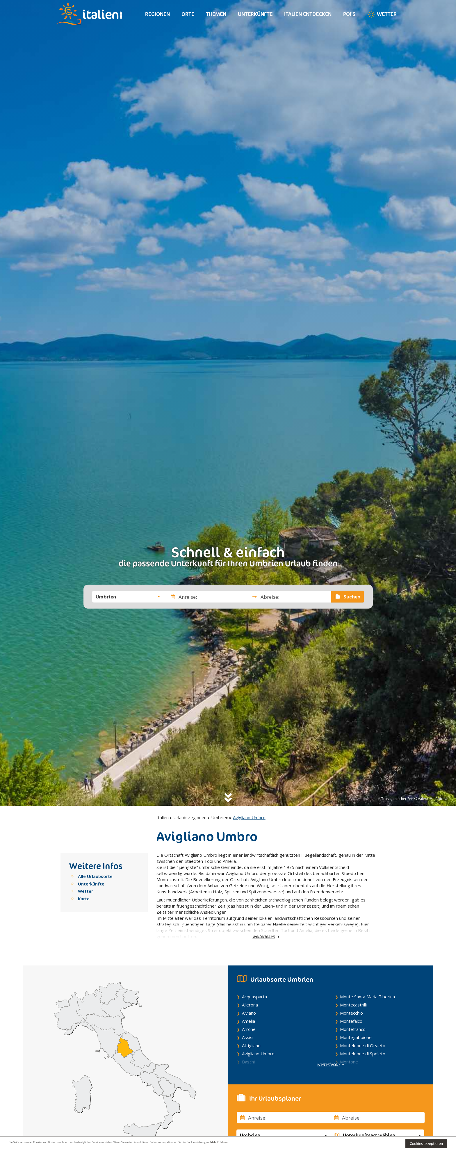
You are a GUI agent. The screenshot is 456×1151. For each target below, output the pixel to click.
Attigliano (251, 1045)
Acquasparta (254, 996)
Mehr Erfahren (282, 1143)
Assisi (247, 1037)
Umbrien (219, 817)
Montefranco (353, 1029)
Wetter (382, 14)
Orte (187, 14)
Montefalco (351, 1021)
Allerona (250, 1005)
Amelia (248, 1021)
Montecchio (351, 1013)
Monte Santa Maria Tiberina (367, 996)
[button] (127, 597)
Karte (84, 898)
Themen (216, 14)
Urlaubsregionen (189, 817)
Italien (162, 817)
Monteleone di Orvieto (362, 1045)
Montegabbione (356, 1037)
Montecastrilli (353, 1005)
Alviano (249, 1013)
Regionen (157, 14)
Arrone (249, 1029)
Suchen (347, 597)
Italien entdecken (308, 14)
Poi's (349, 14)
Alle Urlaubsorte (95, 876)
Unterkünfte (255, 14)
